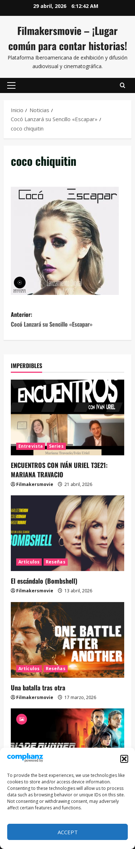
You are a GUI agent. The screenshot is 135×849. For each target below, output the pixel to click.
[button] (124, 758)
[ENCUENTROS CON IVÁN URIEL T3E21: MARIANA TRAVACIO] (67, 417)
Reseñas (56, 562)
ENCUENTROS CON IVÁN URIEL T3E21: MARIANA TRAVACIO (59, 469)
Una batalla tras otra (38, 687)
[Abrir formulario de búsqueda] (122, 85)
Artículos (29, 562)
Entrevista (30, 446)
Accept (68, 832)
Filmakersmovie (34, 484)
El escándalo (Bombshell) (44, 580)
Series (56, 446)
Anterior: (67, 319)
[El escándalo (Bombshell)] (67, 533)
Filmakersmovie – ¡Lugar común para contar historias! (67, 38)
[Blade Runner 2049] (67, 746)
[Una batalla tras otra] (67, 640)
